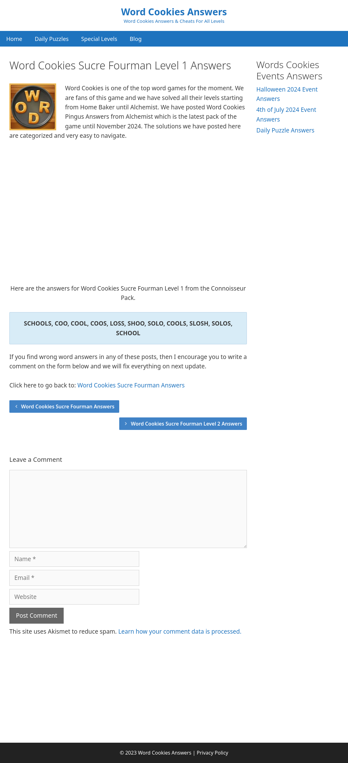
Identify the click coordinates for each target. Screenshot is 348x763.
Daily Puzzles (52, 38)
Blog (136, 38)
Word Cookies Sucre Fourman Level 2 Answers (186, 423)
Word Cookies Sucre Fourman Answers (131, 385)
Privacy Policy (212, 752)
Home (14, 38)
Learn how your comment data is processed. (180, 631)
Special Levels (99, 38)
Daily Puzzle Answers (285, 130)
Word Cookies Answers (174, 11)
